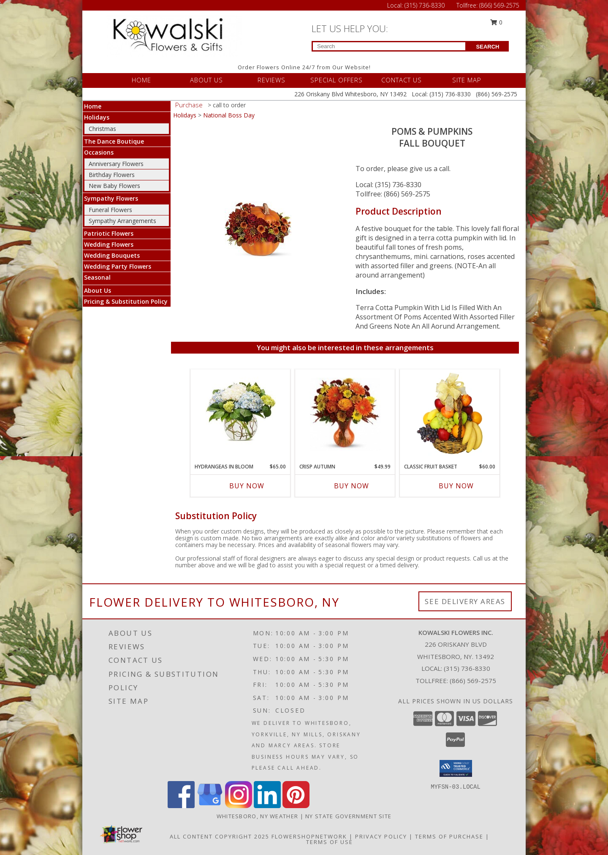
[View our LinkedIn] (267, 806)
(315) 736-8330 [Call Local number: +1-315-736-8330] (425, 5)
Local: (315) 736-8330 (388, 184)
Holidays (96, 117)
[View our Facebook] (181, 806)
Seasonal (97, 277)
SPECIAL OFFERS (336, 80)
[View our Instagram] (238, 806)
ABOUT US (206, 80)
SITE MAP (466, 80)
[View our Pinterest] (295, 806)
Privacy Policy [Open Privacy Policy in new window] (381, 836)
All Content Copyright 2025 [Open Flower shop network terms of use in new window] (219, 836)
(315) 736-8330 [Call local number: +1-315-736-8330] (467, 668)
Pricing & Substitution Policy (126, 301)
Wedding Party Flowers (117, 266)
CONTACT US (401, 80)
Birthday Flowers (112, 175)
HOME (141, 80)
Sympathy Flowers (111, 198)
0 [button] (496, 22)
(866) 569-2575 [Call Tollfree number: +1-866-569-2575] (499, 5)
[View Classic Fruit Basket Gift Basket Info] (450, 414)
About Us (97, 290)
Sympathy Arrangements (122, 221)
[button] (456, 768)
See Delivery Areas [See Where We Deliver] (465, 601)
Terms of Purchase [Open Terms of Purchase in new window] (449, 836)
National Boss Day (229, 115)
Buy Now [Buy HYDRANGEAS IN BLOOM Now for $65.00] (246, 485)
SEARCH (487, 47)
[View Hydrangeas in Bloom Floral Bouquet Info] (240, 414)
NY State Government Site (348, 816)
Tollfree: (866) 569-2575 (393, 194)
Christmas (102, 129)
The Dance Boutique (114, 141)
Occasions (99, 152)
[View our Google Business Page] (209, 806)
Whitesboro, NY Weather (258, 816)
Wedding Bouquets (112, 255)
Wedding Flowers (108, 244)
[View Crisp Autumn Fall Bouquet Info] (345, 414)
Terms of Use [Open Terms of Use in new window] (329, 842)
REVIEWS (271, 80)
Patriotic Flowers (108, 233)
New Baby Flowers (114, 186)
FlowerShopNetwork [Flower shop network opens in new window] (309, 836)
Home (92, 106)
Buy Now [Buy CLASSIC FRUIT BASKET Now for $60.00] (456, 485)
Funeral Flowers (110, 210)
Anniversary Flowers (116, 164)
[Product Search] (389, 46)
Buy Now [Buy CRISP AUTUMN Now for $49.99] (351, 485)
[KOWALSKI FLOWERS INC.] (176, 35)
